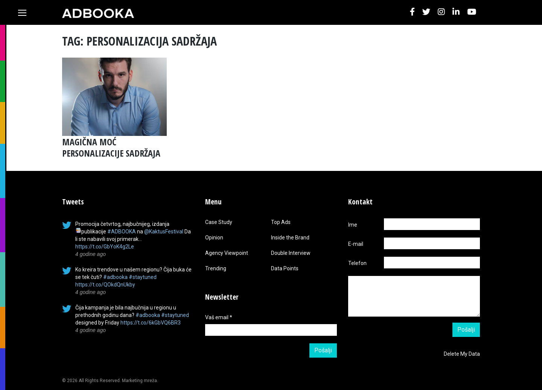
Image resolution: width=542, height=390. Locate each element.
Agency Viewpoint (226, 253)
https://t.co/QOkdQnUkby (105, 285)
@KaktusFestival (163, 232)
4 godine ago (90, 254)
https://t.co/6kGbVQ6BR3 (150, 323)
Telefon (357, 263)
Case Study (218, 222)
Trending (215, 268)
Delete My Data (462, 354)
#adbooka (115, 277)
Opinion (214, 238)
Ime (352, 225)
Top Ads (281, 222)
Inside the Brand (290, 238)
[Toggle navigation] (22, 13)
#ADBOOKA (121, 232)
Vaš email (218, 317)
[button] (412, 12)
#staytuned (143, 277)
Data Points (284, 268)
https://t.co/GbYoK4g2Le (104, 247)
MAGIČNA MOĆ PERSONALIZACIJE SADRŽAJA (111, 147)
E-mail (355, 244)
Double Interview (291, 253)
